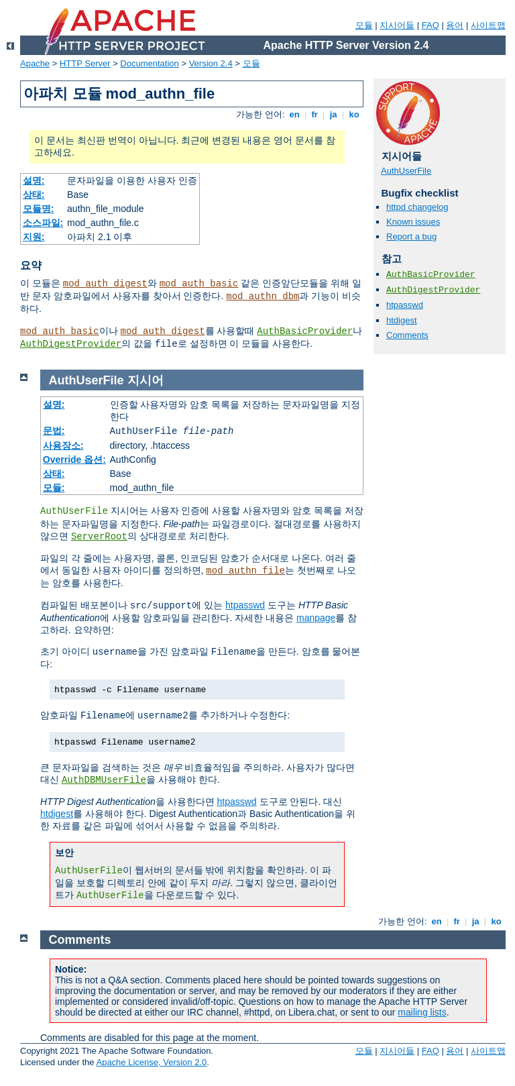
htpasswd (404, 305)
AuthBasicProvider (305, 331)
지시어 (145, 380)
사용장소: (63, 445)
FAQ (430, 25)
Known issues (413, 222)
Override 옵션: (74, 459)
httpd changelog (417, 207)
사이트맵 (488, 25)
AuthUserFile (406, 171)
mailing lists (422, 1012)
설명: (34, 180)
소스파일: (43, 222)
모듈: (54, 487)
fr (315, 114)
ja (333, 114)
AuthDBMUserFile (104, 780)
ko (354, 114)
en (294, 114)
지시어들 (397, 25)
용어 (454, 25)
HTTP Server (85, 63)
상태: (34, 194)
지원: (34, 236)
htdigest (401, 320)
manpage (315, 617)
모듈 (364, 25)
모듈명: (38, 208)
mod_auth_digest (105, 283)
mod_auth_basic (199, 283)
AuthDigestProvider (70, 344)
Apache (35, 63)
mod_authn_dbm (262, 296)
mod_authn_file (245, 570)
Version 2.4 (211, 63)
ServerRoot (99, 536)
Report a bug (411, 236)
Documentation (149, 63)
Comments (407, 335)
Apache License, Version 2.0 (151, 1062)
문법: (54, 430)
